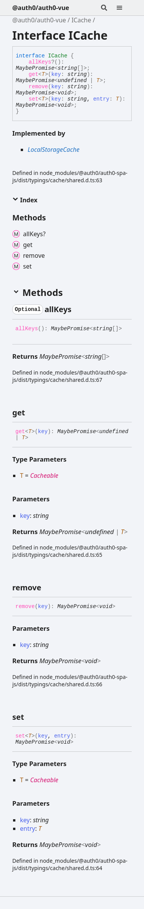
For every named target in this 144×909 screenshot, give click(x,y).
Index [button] (24, 200)
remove (38, 87)
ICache (81, 20)
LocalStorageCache (53, 149)
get (33, 74)
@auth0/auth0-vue (40, 7)
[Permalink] (78, 309)
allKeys (40, 62)
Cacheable (44, 475)
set (33, 99)
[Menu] (124, 7)
